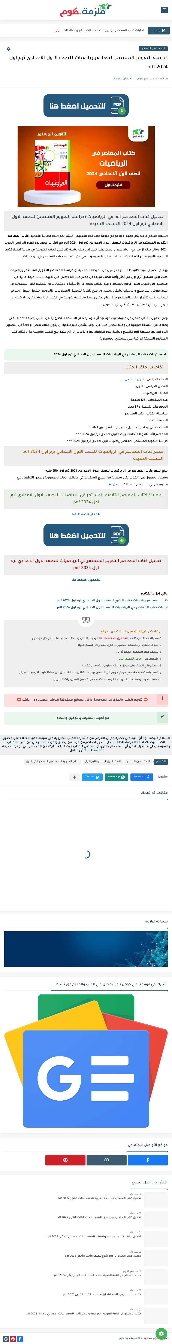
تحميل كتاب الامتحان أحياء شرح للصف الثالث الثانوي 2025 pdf (103, 1256)
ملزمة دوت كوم (128, 1338)
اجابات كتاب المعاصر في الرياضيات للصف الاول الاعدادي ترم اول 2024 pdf (112, 607)
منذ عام (134, 1193)
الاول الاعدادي (134, 379)
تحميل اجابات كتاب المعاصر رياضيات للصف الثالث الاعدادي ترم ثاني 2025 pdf (94, 1236)
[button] (141, 777)
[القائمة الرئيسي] (164, 10)
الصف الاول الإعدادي (153, 48)
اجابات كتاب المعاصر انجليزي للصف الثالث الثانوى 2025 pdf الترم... (99, 30)
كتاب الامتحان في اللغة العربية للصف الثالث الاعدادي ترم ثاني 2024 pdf (97, 1275)
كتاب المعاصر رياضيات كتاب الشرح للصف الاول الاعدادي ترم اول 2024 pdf (112, 601)
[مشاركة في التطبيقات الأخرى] (74, 777)
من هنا (113, 485)
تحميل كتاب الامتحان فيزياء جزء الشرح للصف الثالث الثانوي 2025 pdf (99, 1217)
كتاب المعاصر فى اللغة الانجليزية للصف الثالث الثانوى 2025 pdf (102, 1294)
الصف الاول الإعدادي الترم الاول (103, 761)
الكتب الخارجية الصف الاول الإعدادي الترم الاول (52, 761)
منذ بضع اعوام (130, 1270)
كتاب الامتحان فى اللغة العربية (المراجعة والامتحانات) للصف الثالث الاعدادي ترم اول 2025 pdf (83, 1314)
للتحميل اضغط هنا (86, 580)
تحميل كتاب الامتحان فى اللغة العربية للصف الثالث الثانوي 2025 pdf (99, 1198)
